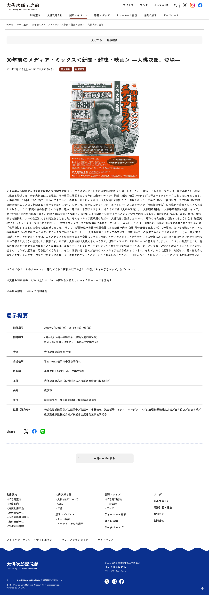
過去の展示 (150, 15)
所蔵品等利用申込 (18, 517)
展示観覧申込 (16, 512)
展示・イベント (78, 15)
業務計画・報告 (162, 507)
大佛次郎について (67, 499)
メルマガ (159, 5)
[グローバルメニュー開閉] (9, 12)
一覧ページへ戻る (104, 458)
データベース (171, 15)
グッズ (110, 508)
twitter (29, 291)
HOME (10, 24)
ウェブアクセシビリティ (76, 540)
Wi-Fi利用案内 (16, 526)
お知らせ (158, 514)
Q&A (60, 503)
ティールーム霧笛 (126, 15)
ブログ (144, 5)
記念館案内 (14, 499)
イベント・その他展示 (70, 523)
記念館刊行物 (114, 499)
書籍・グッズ (102, 15)
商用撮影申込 (16, 521)
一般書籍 (111, 503)
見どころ (96, 40)
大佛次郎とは (55, 15)
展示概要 (112, 40)
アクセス (128, 5)
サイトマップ (105, 539)
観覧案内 (13, 503)
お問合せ (158, 520)
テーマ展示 (22, 24)
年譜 (60, 508)
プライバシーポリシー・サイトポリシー (31, 540)
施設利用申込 (16, 508)
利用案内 (35, 15)
